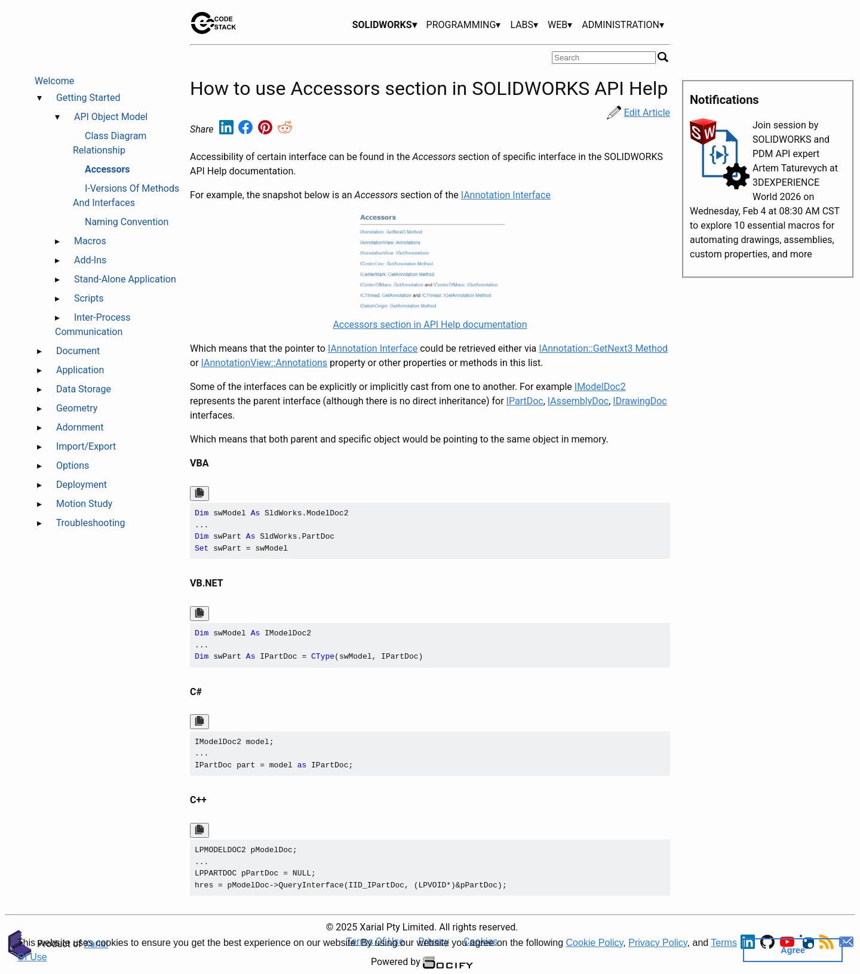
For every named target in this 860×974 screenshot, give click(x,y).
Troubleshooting (90, 523)
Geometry (76, 408)
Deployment (81, 484)
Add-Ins (90, 260)
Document (78, 351)
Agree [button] (793, 950)
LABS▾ (524, 24)
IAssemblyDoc (578, 401)
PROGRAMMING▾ (463, 24)
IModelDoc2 (600, 386)
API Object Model (111, 116)
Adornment (79, 427)
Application (80, 370)
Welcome (54, 81)
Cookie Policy (595, 943)
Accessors (107, 169)
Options (72, 465)
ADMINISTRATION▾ (623, 24)
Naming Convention (126, 222)
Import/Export (86, 446)
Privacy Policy (657, 943)
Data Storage (83, 389)
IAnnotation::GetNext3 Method (603, 348)
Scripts (89, 298)
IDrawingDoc (639, 401)
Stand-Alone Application (125, 279)
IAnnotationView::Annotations (264, 362)
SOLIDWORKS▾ (384, 24)
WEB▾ (560, 24)
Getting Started (88, 97)
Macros (90, 241)
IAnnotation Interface (506, 195)
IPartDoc (524, 401)
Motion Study (84, 503)
